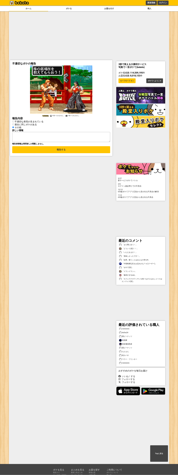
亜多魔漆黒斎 (125, 344)
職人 (149, 8)
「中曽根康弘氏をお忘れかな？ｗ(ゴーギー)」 (138, 263)
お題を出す (109, 8)
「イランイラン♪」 (127, 271)
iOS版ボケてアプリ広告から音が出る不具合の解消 (141, 190)
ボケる (69, 8)
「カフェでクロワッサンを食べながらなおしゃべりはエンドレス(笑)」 (140, 280)
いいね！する (126, 376)
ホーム (28, 8)
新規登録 (151, 3)
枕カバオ (124, 355)
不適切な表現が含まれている (29, 121)
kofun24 (123, 332)
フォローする (126, 379)
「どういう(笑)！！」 (128, 248)
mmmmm (124, 329)
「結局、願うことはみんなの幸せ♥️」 (134, 260)
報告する (61, 151)
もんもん (124, 351)
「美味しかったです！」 (129, 256)
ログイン (163, 3)
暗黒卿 (123, 340)
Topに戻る (159, 453)
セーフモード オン (127, 81)
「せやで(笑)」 (126, 267)
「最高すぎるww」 (127, 275)
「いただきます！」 (128, 252)
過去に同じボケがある (26, 124)
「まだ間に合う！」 (128, 244)
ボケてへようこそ (154, 81)
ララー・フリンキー (128, 359)
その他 (18, 127)
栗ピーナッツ (125, 336)
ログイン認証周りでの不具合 (141, 185)
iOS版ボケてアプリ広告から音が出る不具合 (141, 196)
